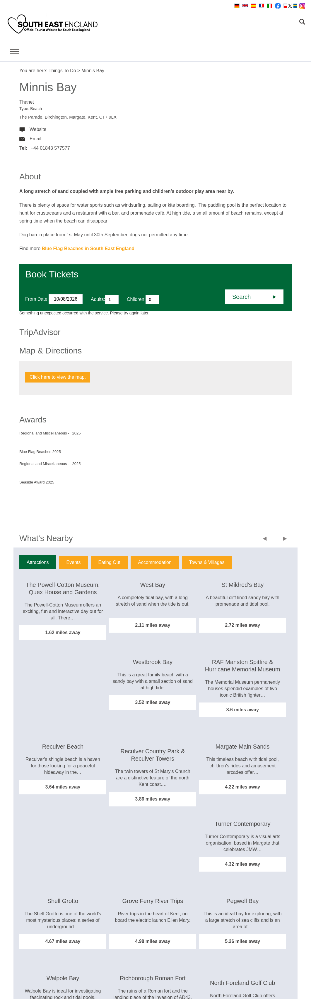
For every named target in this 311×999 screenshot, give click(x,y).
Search (241, 297)
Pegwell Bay (242, 901)
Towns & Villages (207, 562)
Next (285, 539)
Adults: (98, 299)
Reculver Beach (62, 746)
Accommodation (155, 562)
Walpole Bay (63, 978)
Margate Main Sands (243, 746)
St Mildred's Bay (242, 585)
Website (38, 129)
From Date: (37, 299)
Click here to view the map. (58, 377)
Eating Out (109, 562)
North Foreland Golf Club (242, 983)
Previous (266, 539)
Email (35, 138)
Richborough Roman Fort (153, 978)
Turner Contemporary (242, 824)
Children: (136, 299)
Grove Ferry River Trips (152, 901)
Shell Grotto (62, 901)
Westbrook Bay (152, 662)
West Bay (152, 585)
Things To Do (62, 70)
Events (73, 562)
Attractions (38, 562)
